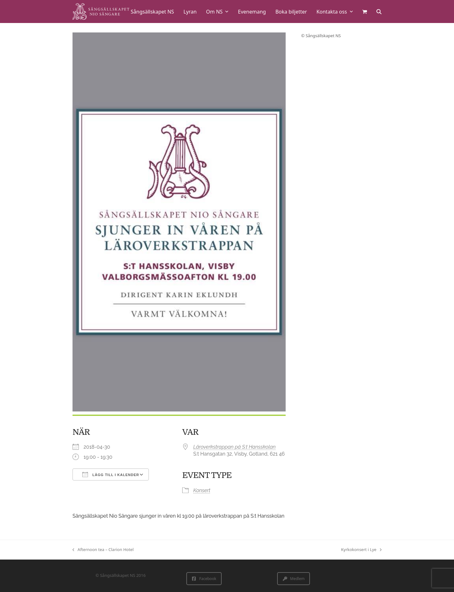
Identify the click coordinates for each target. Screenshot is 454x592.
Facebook (204, 578)
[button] (365, 11)
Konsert (201, 490)
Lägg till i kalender (110, 474)
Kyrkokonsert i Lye (361, 550)
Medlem (294, 578)
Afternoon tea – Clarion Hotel (103, 550)
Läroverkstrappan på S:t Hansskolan (234, 447)
